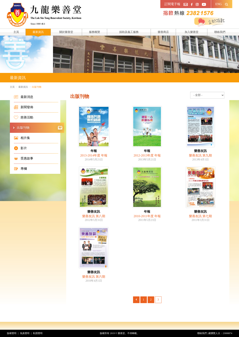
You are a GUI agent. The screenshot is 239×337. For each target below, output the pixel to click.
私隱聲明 (38, 333)
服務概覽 (94, 32)
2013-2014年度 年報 (93, 155)
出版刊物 (39, 128)
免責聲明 (24, 333)
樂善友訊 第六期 (93, 276)
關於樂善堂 (66, 32)
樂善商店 (163, 32)
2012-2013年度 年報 (147, 155)
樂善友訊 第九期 (200, 155)
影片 (20, 148)
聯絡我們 (219, 32)
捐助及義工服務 (129, 32)
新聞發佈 (23, 107)
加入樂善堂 (191, 32)
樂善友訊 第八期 (93, 216)
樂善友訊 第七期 (200, 216)
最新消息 (23, 97)
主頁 (16, 32)
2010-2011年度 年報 (147, 216)
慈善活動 (23, 117)
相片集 (22, 138)
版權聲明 (11, 333)
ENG (218, 4)
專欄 (20, 169)
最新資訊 (38, 32)
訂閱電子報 (172, 4)
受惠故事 (23, 158)
